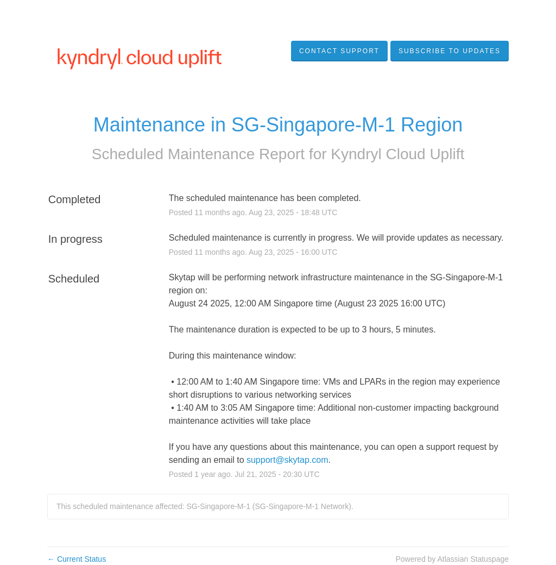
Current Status (76, 559)
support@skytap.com (287, 459)
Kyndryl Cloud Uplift (397, 154)
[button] (449, 51)
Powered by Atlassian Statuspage (452, 559)
